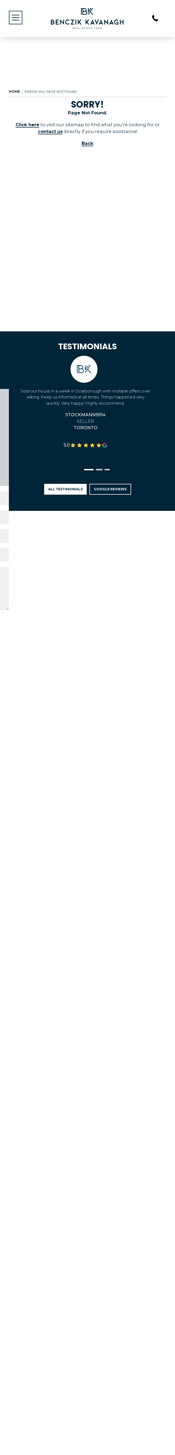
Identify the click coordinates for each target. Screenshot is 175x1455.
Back (87, 143)
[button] (89, 469)
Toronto (85, 427)
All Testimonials (65, 489)
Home (14, 91)
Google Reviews (110, 489)
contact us (50, 131)
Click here (27, 124)
